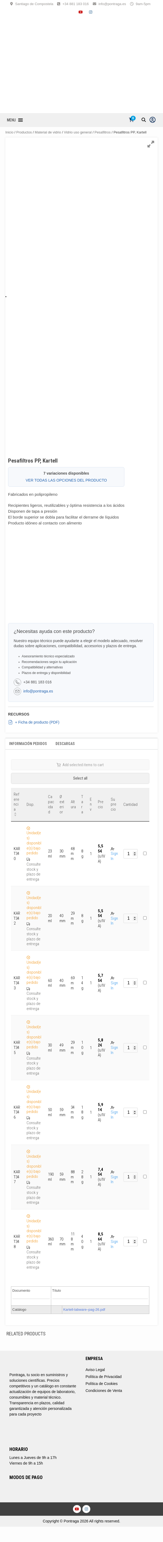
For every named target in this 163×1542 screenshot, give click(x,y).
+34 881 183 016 (75, 4)
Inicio (9, 132)
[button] (11, 120)
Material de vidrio (48, 132)
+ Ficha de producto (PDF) (33, 722)
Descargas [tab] (65, 744)
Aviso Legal (95, 1370)
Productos (24, 132)
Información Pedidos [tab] (28, 744)
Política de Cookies (102, 1383)
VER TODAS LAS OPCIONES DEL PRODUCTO (66, 480)
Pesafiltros (103, 132)
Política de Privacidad (104, 1377)
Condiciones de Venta (104, 1390)
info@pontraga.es (112, 4)
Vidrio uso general (78, 132)
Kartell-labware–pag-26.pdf (84, 1310)
